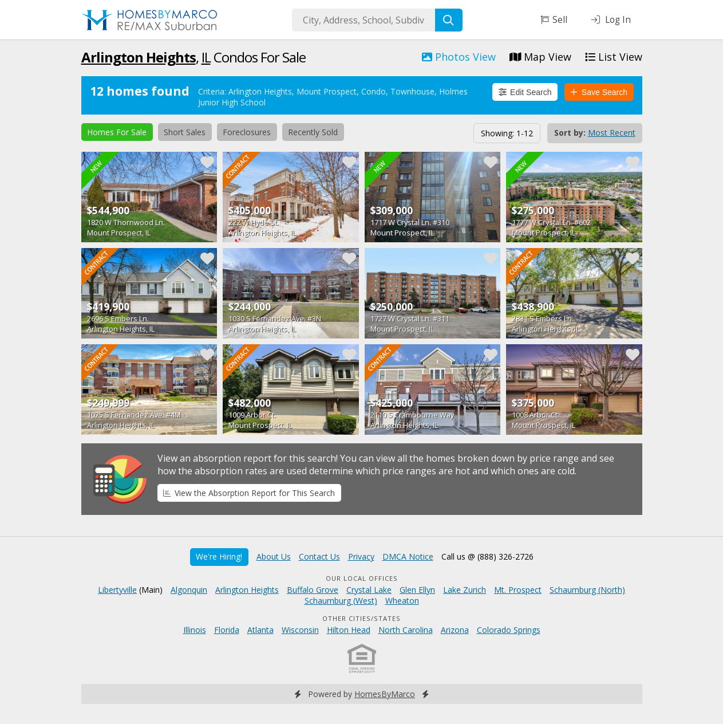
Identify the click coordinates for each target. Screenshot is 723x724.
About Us (273, 556)
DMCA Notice (407, 556)
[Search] (449, 20)
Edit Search (525, 92)
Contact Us (319, 556)
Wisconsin (300, 629)
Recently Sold (313, 132)
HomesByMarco (384, 693)
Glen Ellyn (417, 589)
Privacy (361, 556)
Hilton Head (348, 629)
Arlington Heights (138, 57)
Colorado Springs (508, 629)
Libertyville (117, 589)
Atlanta (260, 629)
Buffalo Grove (312, 589)
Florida (226, 629)
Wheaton (402, 600)
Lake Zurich (464, 589)
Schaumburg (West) (341, 600)
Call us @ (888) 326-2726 (487, 556)
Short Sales (185, 132)
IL (206, 57)
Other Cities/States (361, 618)
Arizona (455, 629)
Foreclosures (247, 132)
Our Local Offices (362, 578)
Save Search (598, 92)
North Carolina (405, 629)
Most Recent (611, 132)
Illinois (194, 629)
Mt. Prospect (518, 589)
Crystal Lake (369, 589)
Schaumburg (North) (587, 589)
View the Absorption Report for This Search (249, 492)
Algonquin (189, 589)
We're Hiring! (219, 556)
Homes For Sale (117, 132)
